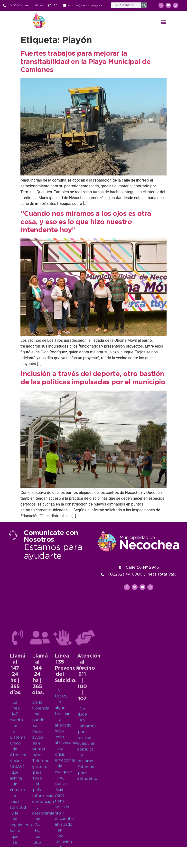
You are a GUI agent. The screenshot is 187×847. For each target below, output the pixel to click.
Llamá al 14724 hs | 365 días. (17, 808)
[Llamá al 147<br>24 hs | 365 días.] (17, 771)
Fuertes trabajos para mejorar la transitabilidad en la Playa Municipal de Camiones (85, 62)
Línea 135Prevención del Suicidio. (69, 801)
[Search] (144, 5)
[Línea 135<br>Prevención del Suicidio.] (62, 771)
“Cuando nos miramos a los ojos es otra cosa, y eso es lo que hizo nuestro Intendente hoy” (85, 222)
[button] (163, 22)
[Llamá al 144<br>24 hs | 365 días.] (40, 771)
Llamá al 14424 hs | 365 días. (40, 808)
